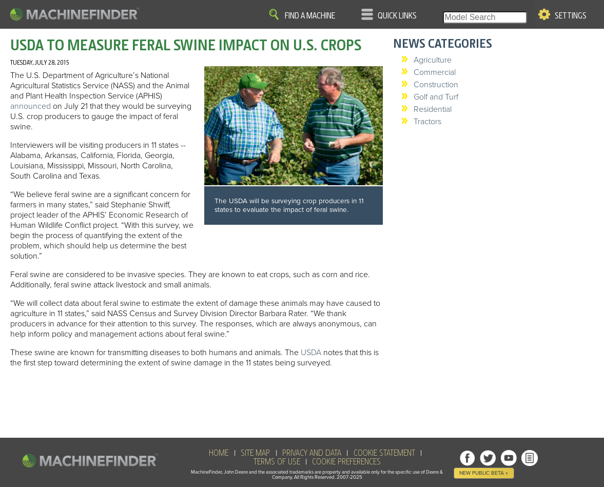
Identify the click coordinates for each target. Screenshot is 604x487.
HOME (218, 453)
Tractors (427, 121)
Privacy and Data (311, 453)
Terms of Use (277, 461)
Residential (433, 109)
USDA (311, 352)
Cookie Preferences (346, 461)
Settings (571, 16)
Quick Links (397, 16)
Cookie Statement (384, 453)
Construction (436, 85)
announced (30, 106)
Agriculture (433, 60)
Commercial (435, 72)
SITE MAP (255, 453)
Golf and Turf (436, 97)
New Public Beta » (483, 473)
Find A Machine (310, 16)
